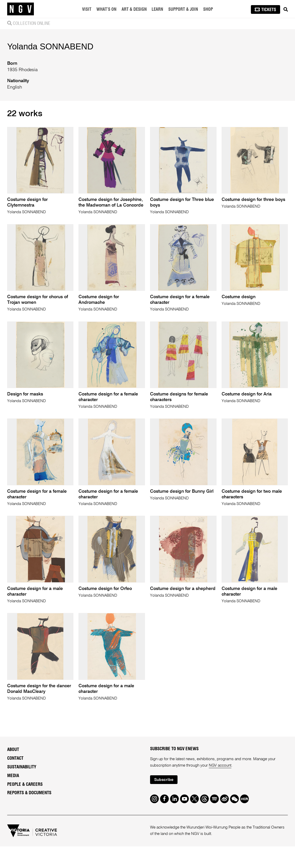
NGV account (220, 768)
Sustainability (21, 769)
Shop (208, 9)
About (13, 752)
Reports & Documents (29, 795)
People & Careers (25, 786)
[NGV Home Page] (20, 9)
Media (13, 778)
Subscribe (164, 782)
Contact (15, 760)
